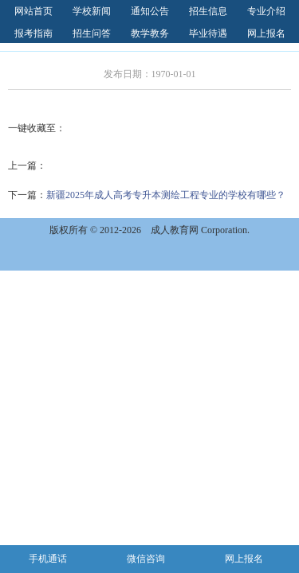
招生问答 (92, 33)
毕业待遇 (208, 33)
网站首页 (33, 11)
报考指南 (33, 33)
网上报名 (266, 33)
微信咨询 (146, 558)
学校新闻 (92, 11)
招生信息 (208, 11)
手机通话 (48, 558)
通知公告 (150, 11)
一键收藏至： (36, 128)
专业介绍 (266, 11)
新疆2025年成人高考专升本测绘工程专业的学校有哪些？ (165, 195)
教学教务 (150, 33)
